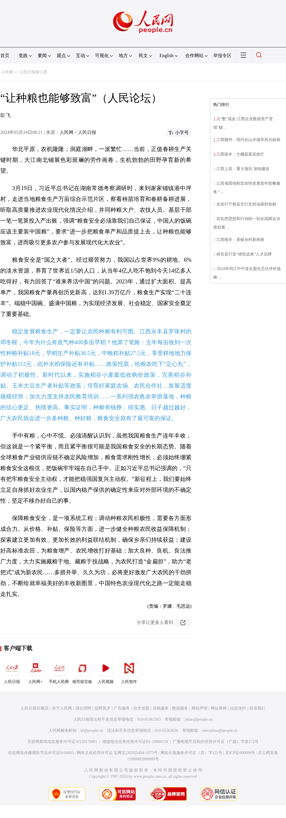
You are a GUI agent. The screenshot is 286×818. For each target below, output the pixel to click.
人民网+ (35, 671)
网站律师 (219, 708)
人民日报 (12, 671)
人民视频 (106, 671)
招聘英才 (102, 708)
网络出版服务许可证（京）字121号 (191, 753)
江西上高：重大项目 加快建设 (242, 169)
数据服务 (180, 708)
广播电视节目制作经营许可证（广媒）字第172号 (216, 742)
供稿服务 (161, 708)
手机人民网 (59, 671)
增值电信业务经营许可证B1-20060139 (135, 742)
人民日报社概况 (35, 708)
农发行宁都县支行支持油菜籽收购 (246, 204)
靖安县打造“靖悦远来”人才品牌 (244, 254)
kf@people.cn (91, 730)
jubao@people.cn (199, 719)
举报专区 (222, 55)
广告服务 (122, 708)
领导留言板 (82, 671)
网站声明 (200, 708)
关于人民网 (62, 708)
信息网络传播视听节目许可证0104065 (41, 753)
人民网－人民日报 (78, 132)
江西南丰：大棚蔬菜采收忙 (240, 154)
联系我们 (257, 708)
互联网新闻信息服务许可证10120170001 (62, 742)
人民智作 (129, 671)
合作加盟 (141, 708)
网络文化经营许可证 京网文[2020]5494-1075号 (117, 753)
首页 (4, 55)
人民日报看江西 (33, 72)
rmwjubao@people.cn (219, 730)
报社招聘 (83, 708)
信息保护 (238, 708)
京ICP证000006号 (240, 753)
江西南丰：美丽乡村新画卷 (240, 239)
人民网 (7, 72)
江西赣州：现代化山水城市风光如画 (248, 140)
